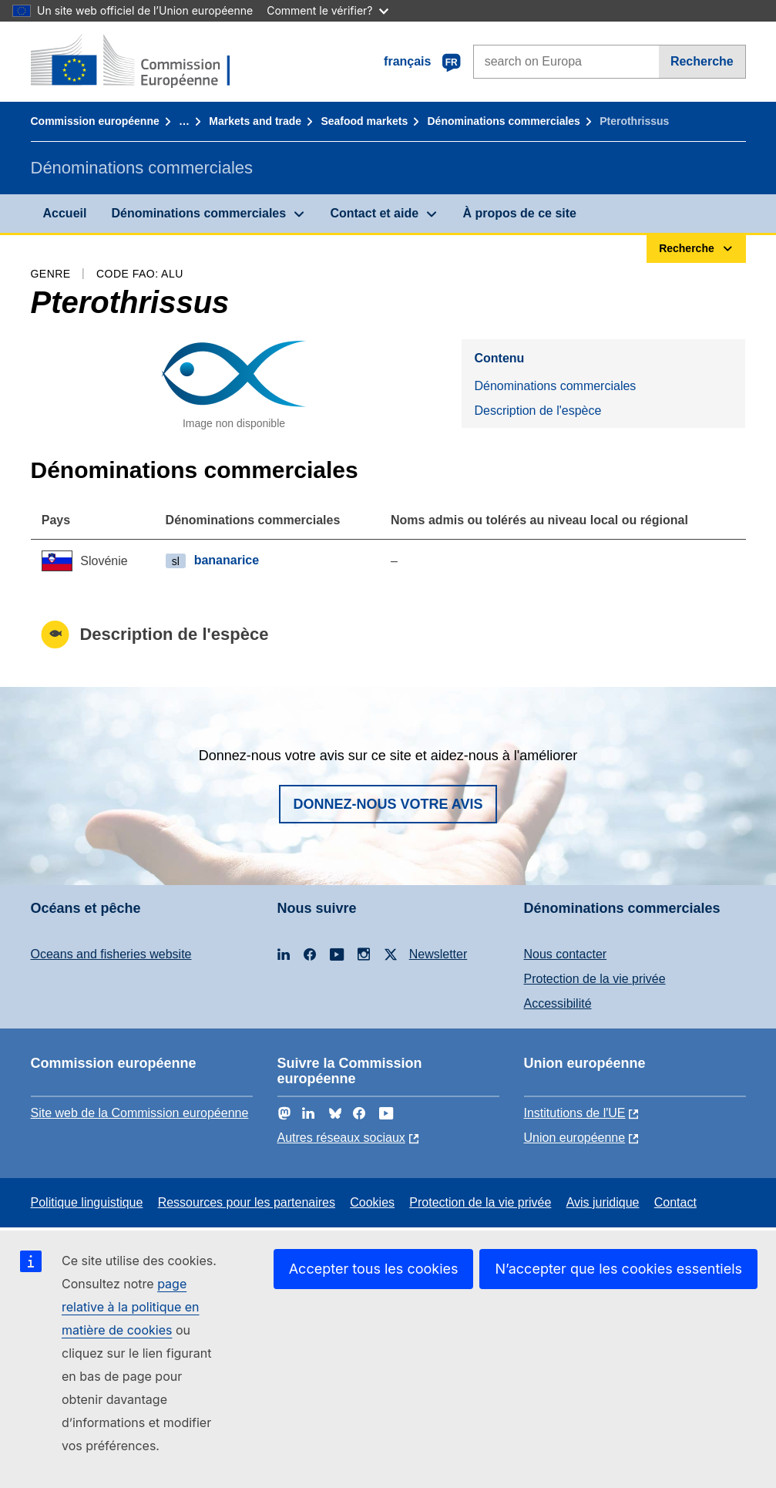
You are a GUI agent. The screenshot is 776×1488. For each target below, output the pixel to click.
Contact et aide (374, 213)
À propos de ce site (519, 213)
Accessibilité (558, 1003)
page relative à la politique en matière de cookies (131, 1307)
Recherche (702, 61)
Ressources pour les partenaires (246, 1202)
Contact (675, 1202)
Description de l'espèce (537, 410)
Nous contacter (565, 954)
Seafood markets (364, 121)
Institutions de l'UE (575, 1112)
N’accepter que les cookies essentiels (618, 1269)
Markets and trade (255, 121)
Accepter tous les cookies (374, 1269)
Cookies (372, 1202)
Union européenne (575, 1137)
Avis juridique (603, 1202)
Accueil (65, 213)
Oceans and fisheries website (111, 954)
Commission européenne (95, 121)
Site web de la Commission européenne (140, 1112)
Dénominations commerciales (503, 121)
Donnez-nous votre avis (387, 804)
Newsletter (438, 954)
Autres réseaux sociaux (341, 1137)
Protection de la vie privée (595, 978)
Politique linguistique (87, 1202)
